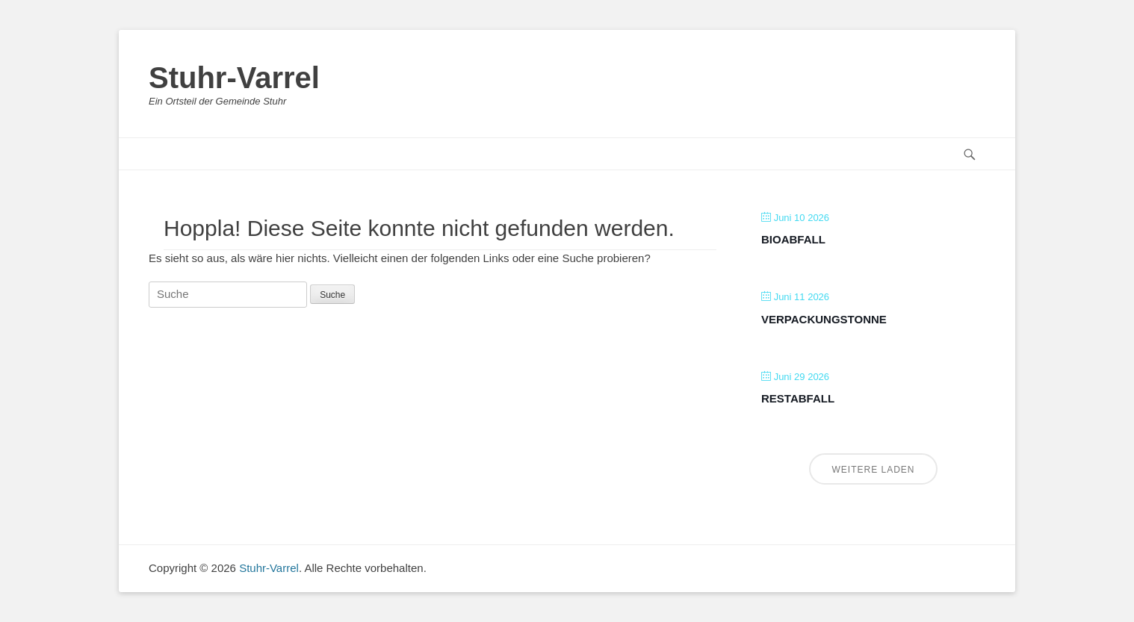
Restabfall (797, 398)
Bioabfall (793, 239)
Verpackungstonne (824, 319)
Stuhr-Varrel (234, 77)
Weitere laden (872, 469)
